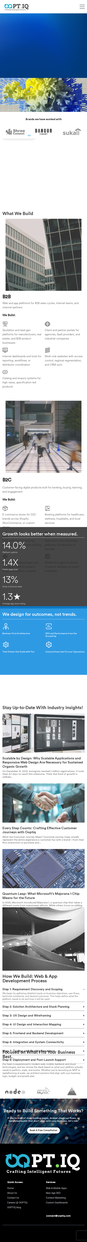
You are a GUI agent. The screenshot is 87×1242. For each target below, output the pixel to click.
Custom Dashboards (57, 1202)
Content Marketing (56, 1197)
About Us (12, 1193)
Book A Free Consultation (43, 1130)
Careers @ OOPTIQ (17, 1202)
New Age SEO (53, 1193)
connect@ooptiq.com (58, 1216)
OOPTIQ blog (14, 1207)
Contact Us (13, 1197)
